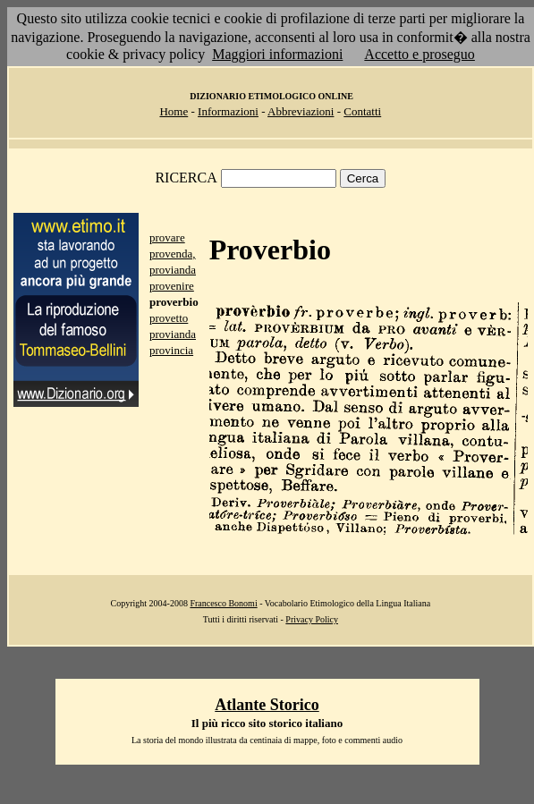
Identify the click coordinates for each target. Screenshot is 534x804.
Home (173, 111)
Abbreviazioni (300, 111)
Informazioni (228, 111)
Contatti (362, 111)
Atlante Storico (266, 705)
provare (167, 237)
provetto (168, 318)
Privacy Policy (311, 619)
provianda (172, 334)
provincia (171, 350)
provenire (171, 285)
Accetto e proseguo (419, 54)
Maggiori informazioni (277, 54)
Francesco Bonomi (223, 603)
